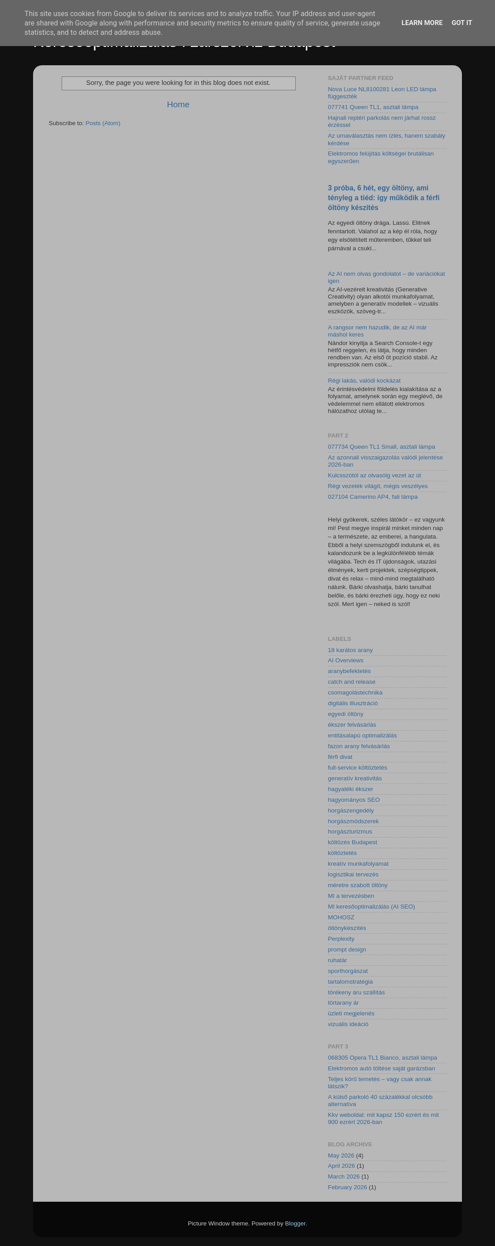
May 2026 (341, 1155)
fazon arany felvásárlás (359, 746)
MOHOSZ (341, 917)
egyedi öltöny (346, 714)
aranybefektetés (349, 671)
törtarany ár (343, 1002)
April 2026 (341, 1165)
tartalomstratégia (350, 981)
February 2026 (347, 1187)
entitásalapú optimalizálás (362, 735)
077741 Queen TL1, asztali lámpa (373, 107)
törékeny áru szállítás (356, 992)
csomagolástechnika (355, 692)
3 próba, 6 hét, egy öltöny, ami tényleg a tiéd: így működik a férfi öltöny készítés (384, 197)
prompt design (347, 949)
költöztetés (342, 853)
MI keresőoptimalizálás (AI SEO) (371, 906)
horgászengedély (351, 810)
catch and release (352, 681)
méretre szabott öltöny (358, 885)
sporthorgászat (348, 971)
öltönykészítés (347, 928)
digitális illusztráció (353, 703)
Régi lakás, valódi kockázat (364, 380)
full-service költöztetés (357, 767)
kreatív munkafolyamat (358, 863)
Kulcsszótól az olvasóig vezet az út (374, 475)
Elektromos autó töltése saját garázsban (381, 1068)
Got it (462, 23)
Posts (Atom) (103, 123)
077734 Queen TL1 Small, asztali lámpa (381, 446)
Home (178, 104)
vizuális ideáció (348, 1024)
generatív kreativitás (355, 778)
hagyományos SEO (354, 799)
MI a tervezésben (351, 895)
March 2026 (344, 1176)
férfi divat (340, 756)
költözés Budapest (352, 842)
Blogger (295, 1223)
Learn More (422, 23)
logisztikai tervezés (353, 874)
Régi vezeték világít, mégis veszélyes (378, 486)
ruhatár (337, 960)
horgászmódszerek (353, 821)
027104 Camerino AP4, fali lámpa (373, 496)
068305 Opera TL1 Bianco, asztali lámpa (382, 1057)
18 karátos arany (350, 650)
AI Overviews (346, 660)
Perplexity (341, 938)
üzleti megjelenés (351, 1013)
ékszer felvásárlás (352, 724)
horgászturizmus (350, 831)
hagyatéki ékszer (350, 789)
